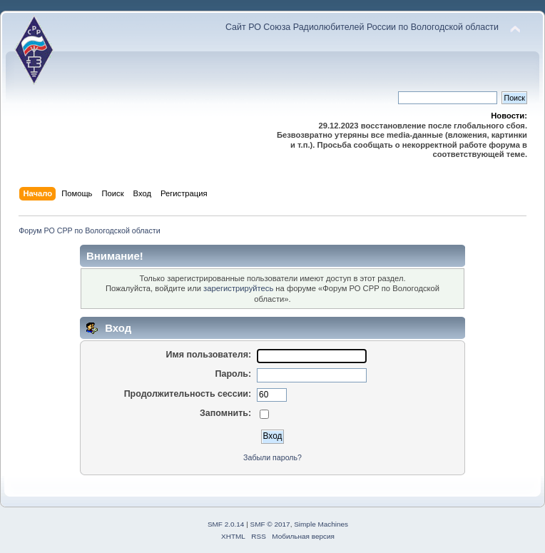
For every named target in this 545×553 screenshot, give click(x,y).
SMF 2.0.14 (226, 524)
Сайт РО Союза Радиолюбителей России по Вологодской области (362, 27)
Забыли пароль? (272, 457)
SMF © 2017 (270, 524)
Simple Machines (321, 524)
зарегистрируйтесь (238, 288)
